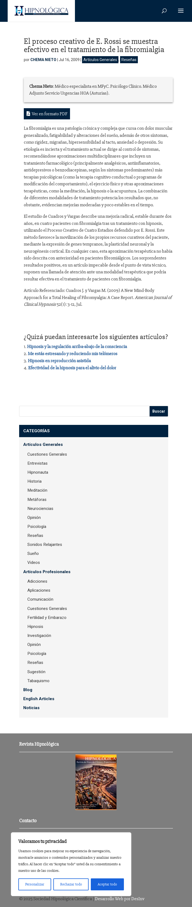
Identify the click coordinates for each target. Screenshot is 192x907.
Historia (34, 481)
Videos (33, 562)
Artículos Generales (100, 60)
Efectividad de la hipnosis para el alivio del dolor (72, 368)
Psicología (36, 526)
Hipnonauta (37, 472)
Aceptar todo (107, 884)
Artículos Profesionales (47, 571)
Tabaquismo (38, 680)
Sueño (33, 553)
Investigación (39, 635)
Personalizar (34, 884)
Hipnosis (35, 626)
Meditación (37, 490)
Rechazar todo (71, 884)
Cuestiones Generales (47, 454)
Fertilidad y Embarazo (46, 617)
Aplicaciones (38, 590)
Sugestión (36, 671)
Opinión (34, 517)
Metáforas (36, 499)
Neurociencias (40, 508)
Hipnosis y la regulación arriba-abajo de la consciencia (77, 346)
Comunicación (40, 599)
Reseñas (128, 60)
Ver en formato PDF (47, 114)
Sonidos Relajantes (44, 544)
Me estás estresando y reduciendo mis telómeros (72, 353)
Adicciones (37, 581)
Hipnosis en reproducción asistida (59, 361)
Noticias (31, 707)
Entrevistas (37, 463)
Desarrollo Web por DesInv (119, 899)
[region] (71, 864)
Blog (27, 689)
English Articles (38, 698)
